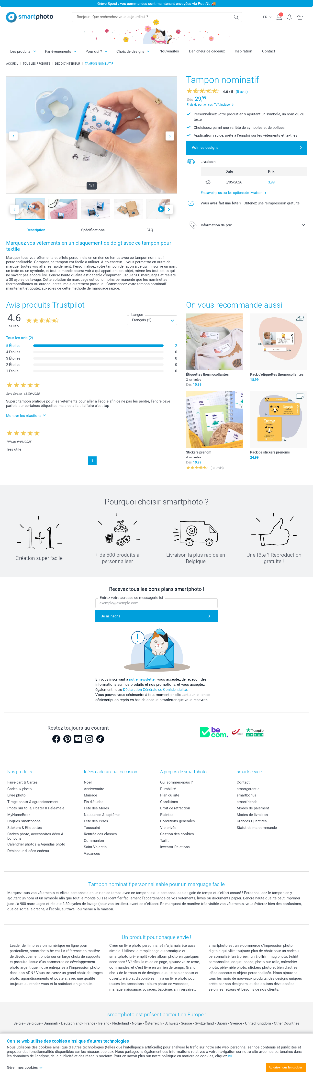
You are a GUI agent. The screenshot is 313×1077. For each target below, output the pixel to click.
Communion (94, 840)
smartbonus (246, 795)
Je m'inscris (111, 616)
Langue (137, 314)
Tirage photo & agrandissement (32, 802)
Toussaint (92, 827)
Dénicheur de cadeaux (207, 51)
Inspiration (243, 51)
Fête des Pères (96, 821)
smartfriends (247, 802)
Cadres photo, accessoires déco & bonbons (35, 836)
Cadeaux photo (19, 789)
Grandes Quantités (252, 821)
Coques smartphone (24, 821)
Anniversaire (94, 789)
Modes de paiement (253, 808)
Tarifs (164, 840)
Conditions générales (177, 821)
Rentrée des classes (100, 834)
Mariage (90, 795)
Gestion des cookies (177, 834)
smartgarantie (248, 789)
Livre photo (16, 795)
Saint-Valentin (95, 847)
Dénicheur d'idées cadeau (28, 851)
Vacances (92, 853)
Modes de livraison (252, 815)
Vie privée (168, 827)
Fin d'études (93, 802)
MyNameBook (19, 815)
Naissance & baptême (102, 815)
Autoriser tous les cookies (285, 1067)
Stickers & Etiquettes (24, 827)
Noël (88, 782)
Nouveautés (169, 51)
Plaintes (166, 815)
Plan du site (169, 795)
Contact (268, 51)
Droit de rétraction (175, 808)
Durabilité (168, 789)
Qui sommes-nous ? (176, 782)
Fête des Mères (96, 808)
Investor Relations (175, 847)
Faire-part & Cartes (22, 782)
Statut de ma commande (257, 827)
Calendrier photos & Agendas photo (36, 844)
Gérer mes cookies (25, 1067)
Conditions (169, 802)
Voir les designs (205, 147)
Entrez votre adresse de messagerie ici (131, 597)
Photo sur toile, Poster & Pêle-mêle (35, 808)
